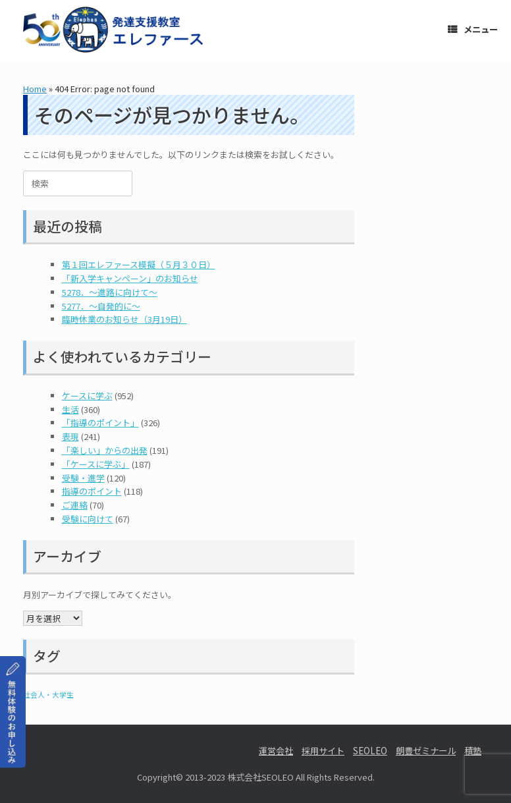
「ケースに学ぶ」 (96, 464)
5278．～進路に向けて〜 (109, 292)
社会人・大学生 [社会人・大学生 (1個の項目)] (48, 695)
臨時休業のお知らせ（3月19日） (124, 319)
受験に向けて (87, 518)
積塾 (472, 750)
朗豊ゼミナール (426, 750)
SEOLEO (370, 750)
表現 (70, 436)
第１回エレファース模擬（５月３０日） (138, 264)
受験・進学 (83, 478)
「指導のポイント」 (100, 422)
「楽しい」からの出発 (105, 450)
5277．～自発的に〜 (101, 306)
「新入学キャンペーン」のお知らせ (130, 278)
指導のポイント (92, 491)
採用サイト (323, 750)
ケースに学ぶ (87, 395)
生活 (70, 409)
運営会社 (276, 750)
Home (35, 88)
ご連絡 (75, 505)
